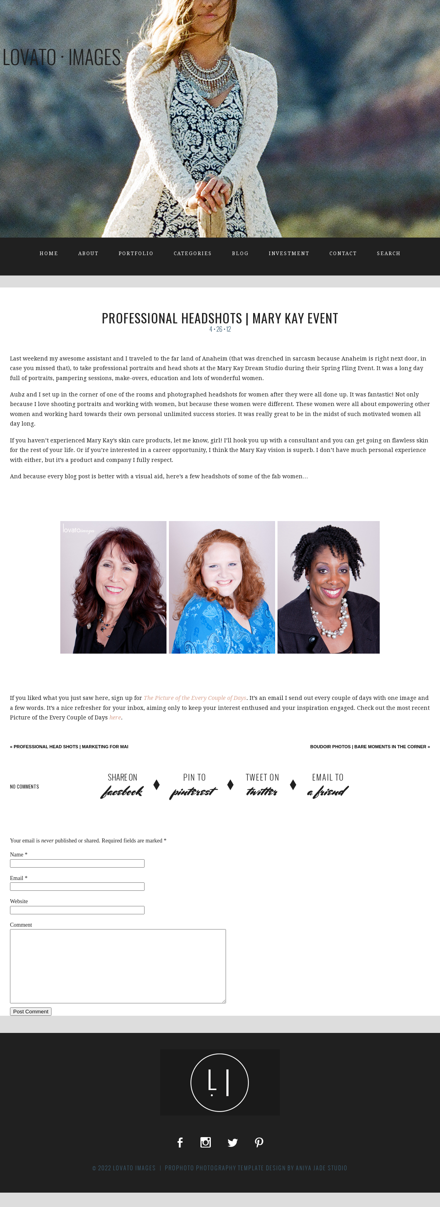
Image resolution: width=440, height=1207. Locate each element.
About (88, 253)
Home (49, 253)
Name (16, 855)
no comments (24, 786)
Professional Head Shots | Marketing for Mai (69, 746)
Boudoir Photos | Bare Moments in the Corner (370, 746)
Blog (240, 253)
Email (16, 878)
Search (389, 253)
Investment (289, 253)
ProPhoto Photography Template (214, 1182)
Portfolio (136, 253)
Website (19, 901)
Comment (21, 925)
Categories (193, 253)
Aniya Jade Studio (322, 1182)
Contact (343, 253)
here (115, 717)
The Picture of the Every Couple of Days (195, 698)
